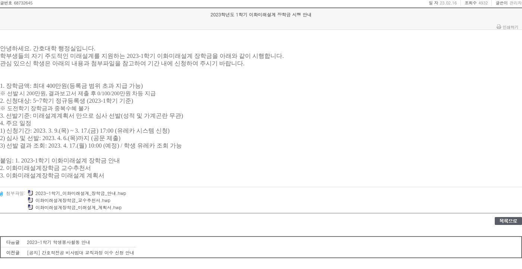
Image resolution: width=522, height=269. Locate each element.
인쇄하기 (510, 27)
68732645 (23, 3)
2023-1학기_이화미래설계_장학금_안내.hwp (77, 193)
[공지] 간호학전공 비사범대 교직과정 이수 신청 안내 (80, 252)
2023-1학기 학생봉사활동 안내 (58, 242)
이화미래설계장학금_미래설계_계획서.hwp (75, 207)
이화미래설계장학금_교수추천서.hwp (69, 200)
